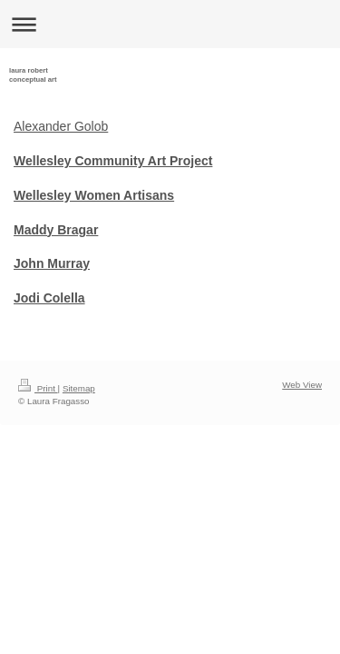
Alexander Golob (61, 126)
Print (38, 388)
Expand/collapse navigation (170, 24)
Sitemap (79, 388)
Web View (302, 385)
